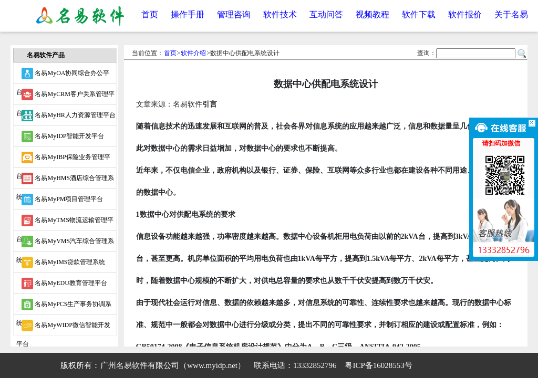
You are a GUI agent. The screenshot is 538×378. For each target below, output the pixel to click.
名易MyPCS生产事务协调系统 (63, 306)
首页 (149, 14)
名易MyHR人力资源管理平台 (68, 115)
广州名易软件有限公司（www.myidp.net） (172, 365)
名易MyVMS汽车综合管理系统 (65, 243)
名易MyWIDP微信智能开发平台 (63, 327)
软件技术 (280, 14)
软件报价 (465, 14)
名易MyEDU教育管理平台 (64, 283)
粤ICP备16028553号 (378, 365)
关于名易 (511, 14)
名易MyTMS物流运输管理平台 (64, 222)
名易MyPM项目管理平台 (62, 199)
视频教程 (372, 14)
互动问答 (326, 14)
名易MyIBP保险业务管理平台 (63, 159)
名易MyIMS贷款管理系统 (63, 262)
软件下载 (419, 14)
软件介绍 (193, 53)
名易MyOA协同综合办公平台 (62, 75)
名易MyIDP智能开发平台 (63, 136)
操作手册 (187, 14)
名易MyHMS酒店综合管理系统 (65, 180)
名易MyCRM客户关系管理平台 (65, 96)
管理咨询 (234, 14)
